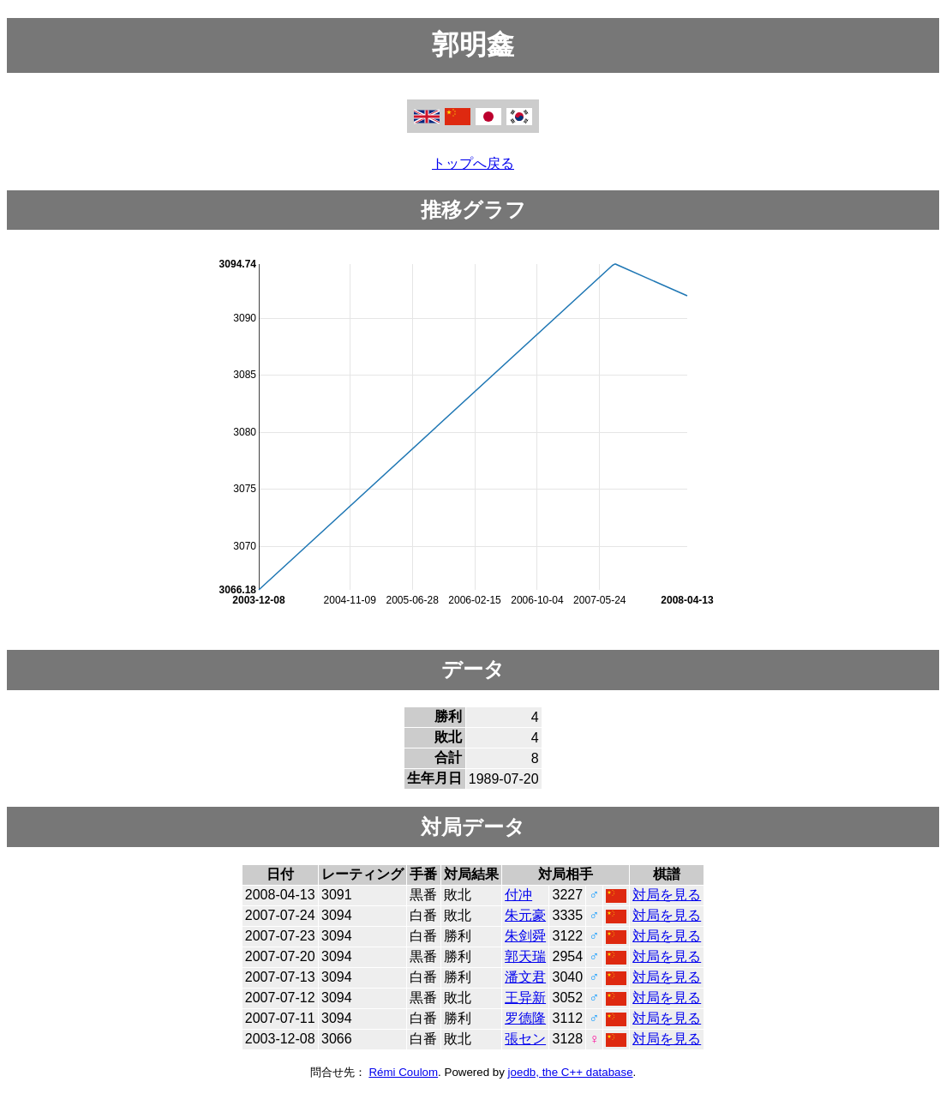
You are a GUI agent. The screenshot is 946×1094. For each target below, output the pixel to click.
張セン (525, 1038)
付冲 (518, 894)
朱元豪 (525, 915)
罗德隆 (525, 1018)
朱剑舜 (525, 936)
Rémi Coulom (403, 1072)
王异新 (525, 997)
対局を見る (666, 894)
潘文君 (525, 977)
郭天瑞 (525, 956)
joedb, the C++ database (570, 1072)
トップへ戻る (473, 163)
